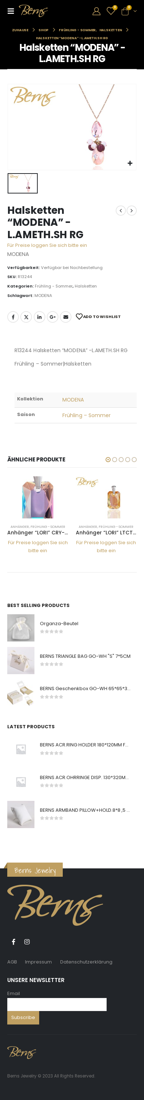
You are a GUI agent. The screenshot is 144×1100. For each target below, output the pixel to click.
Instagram (26, 941)
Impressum (38, 961)
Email (13, 993)
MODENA (43, 295)
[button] (108, 459)
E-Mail (65, 317)
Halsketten (86, 286)
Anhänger (20, 526)
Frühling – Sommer (86, 415)
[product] (38, 497)
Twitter (26, 317)
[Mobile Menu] (13, 11)
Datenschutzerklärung (86, 961)
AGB (12, 961)
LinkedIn (39, 317)
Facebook (13, 317)
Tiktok (40, 941)
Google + (52, 317)
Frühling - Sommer (54, 286)
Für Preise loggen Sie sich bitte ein (47, 245)
